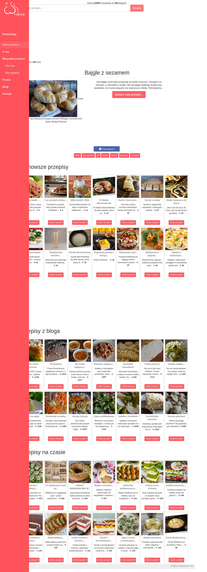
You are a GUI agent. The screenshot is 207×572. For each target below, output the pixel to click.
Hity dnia (8, 65)
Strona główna (10, 44)
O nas (5, 51)
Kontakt (7, 94)
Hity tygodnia (10, 73)
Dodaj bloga (9, 34)
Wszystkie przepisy (13, 58)
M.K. (203, 566)
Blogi (5, 87)
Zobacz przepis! (42, 222)
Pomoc (6, 80)
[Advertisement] (118, 36)
